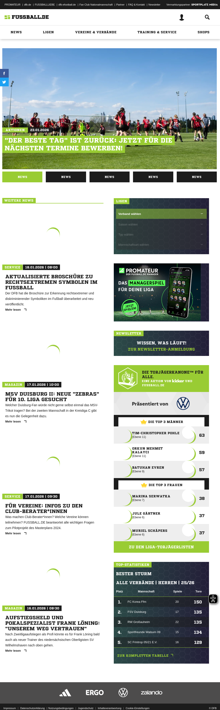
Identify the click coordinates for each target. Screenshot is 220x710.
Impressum (9, 708)
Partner (120, 4)
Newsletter (154, 4)
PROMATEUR (12, 4)
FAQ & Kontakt (136, 4)
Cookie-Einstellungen (137, 708)
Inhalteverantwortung (109, 708)
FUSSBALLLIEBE (45, 4)
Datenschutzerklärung (32, 708)
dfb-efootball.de (67, 4)
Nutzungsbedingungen (60, 708)
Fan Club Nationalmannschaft (96, 4)
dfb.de (27, 4)
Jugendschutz (85, 708)
